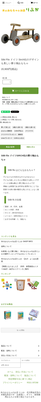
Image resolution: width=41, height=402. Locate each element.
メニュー (6, 3)
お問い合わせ (5, 365)
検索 (20, 3)
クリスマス (29, 131)
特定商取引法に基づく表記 (10, 99)
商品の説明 (10, 147)
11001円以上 (18, 131)
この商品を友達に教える (8, 117)
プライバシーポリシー (12, 382)
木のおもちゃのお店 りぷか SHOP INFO (17, 241)
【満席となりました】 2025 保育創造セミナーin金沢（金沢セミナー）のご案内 (19, 267)
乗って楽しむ (5, 127)
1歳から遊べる (18, 127)
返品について (6, 97)
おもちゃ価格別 (6, 131)
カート (34, 3)
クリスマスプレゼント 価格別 (12, 134)
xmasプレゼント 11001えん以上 (12, 138)
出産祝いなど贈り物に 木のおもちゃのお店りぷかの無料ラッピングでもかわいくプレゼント (20, 252)
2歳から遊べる (30, 127)
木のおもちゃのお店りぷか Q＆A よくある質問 (19, 260)
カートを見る (26, 360)
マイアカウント (5, 360)
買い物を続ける (5, 122)
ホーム (10, 372)
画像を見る (31, 147)
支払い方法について (24, 372)
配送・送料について (13, 375)
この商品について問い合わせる (10, 120)
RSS (29, 382)
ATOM (35, 382)
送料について (6, 246)
